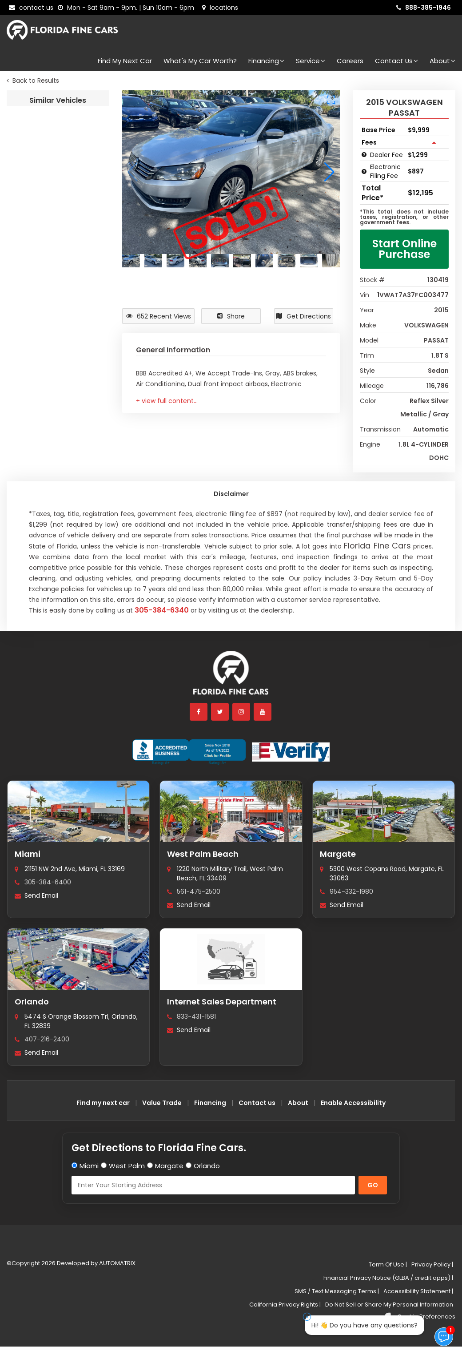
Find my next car (125, 60)
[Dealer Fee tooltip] (364, 154)
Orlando (32, 1001)
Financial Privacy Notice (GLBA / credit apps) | (388, 1278)
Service (310, 60)
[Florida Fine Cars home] (231, 677)
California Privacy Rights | (285, 1304)
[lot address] (220, 7)
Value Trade (162, 1102)
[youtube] (263, 712)
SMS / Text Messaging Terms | (337, 1291)
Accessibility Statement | (418, 1291)
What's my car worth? (200, 60)
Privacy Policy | (432, 1264)
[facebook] (199, 712)
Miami (27, 853)
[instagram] (241, 712)
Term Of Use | (388, 1264)
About (442, 60)
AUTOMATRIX (116, 1263)
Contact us (257, 1102)
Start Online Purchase (404, 249)
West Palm (127, 1165)
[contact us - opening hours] (128, 7)
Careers (350, 60)
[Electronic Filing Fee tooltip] (364, 171)
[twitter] (220, 712)
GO (372, 1185)
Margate (338, 853)
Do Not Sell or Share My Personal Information (389, 1304)
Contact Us (396, 60)
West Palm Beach (203, 853)
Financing (266, 60)
